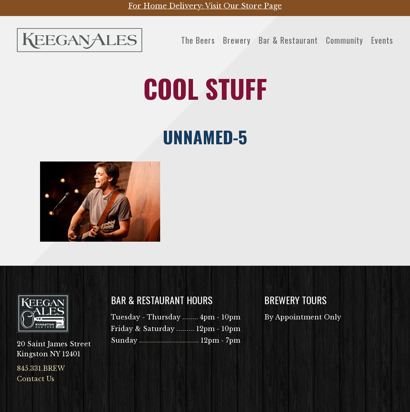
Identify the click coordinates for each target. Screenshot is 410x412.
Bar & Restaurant (288, 40)
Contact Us (35, 379)
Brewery (237, 40)
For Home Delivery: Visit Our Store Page (205, 6)
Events (382, 40)
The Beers (198, 40)
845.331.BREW (41, 368)
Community (344, 40)
